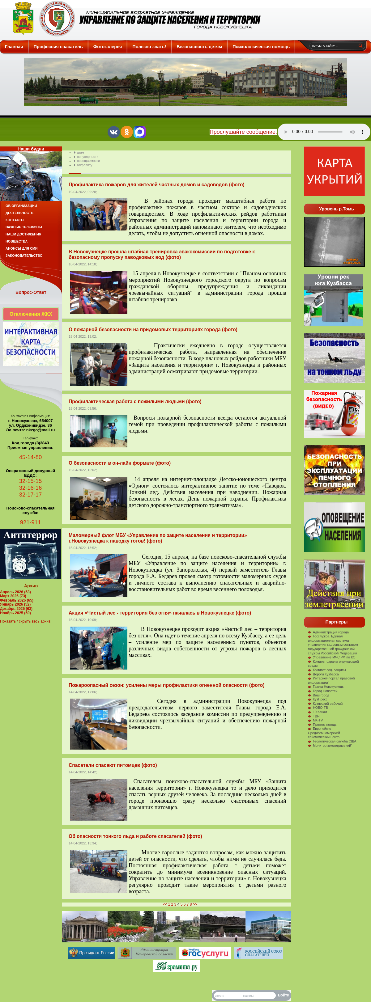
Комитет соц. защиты (327, 670)
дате (80, 152)
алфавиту (84, 165)
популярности (87, 157)
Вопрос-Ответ (30, 292)
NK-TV (315, 720)
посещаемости (88, 161)
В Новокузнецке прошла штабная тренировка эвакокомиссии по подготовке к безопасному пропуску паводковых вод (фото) (162, 254)
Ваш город (318, 695)
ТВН (314, 716)
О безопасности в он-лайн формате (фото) (120, 463)
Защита (134, 18)
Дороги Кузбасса (323, 674)
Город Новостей (323, 691)
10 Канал (317, 712)
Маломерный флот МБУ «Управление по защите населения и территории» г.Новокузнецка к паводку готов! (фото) (158, 538)
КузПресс (317, 699)
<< (165, 904)
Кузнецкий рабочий (325, 703)
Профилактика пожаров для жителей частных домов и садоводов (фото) (157, 184)
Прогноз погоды (322, 724)
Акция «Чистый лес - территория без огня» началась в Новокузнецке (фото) (160, 612)
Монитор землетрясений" (330, 745)
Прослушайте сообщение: (243, 132)
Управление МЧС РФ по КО (332, 657)
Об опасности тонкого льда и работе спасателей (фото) (135, 836)
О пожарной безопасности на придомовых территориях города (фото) (153, 329)
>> (195, 904)
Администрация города (328, 632)
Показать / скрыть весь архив (25, 621)
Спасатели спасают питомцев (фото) (113, 765)
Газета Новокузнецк (325, 686)
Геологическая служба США (332, 741)
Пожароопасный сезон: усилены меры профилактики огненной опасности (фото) (167, 685)
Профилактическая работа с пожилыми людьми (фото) (135, 401)
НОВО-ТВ (318, 707)
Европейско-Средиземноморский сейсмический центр (324, 733)
